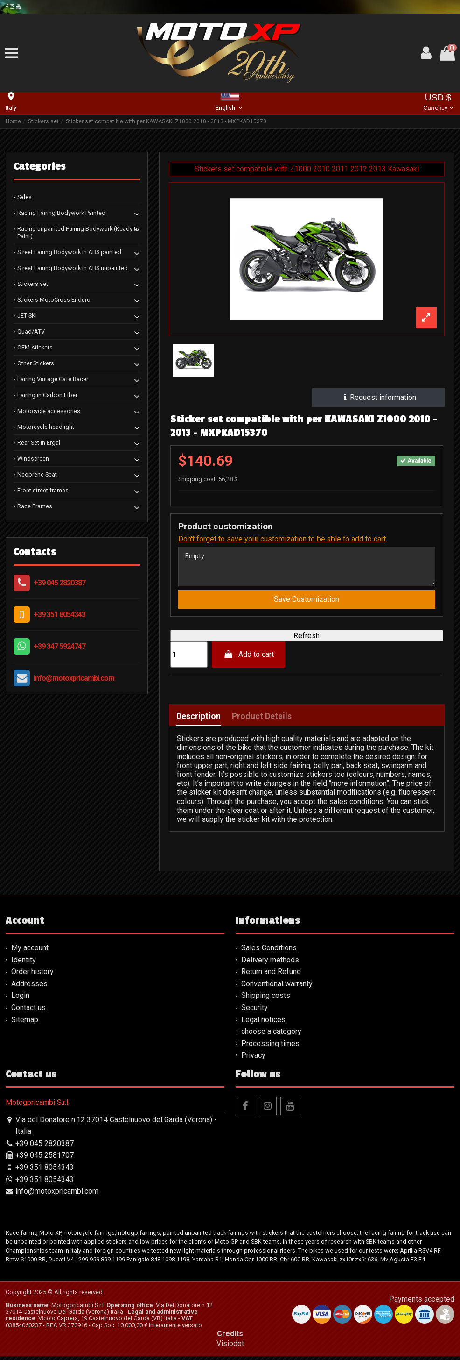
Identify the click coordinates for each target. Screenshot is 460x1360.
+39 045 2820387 (59, 582)
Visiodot (230, 1347)
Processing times (270, 1047)
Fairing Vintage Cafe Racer (52, 379)
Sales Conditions (269, 951)
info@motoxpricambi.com (74, 678)
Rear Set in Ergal (38, 442)
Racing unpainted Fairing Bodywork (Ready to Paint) (78, 232)
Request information (379, 397)
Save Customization (306, 603)
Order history (32, 975)
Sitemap (24, 1023)
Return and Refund (271, 975)
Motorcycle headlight (45, 426)
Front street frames (43, 490)
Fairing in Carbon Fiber (47, 395)
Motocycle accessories (48, 410)
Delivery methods (270, 963)
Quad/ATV (31, 331)
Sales (24, 196)
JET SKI (27, 315)
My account (30, 951)
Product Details (262, 720)
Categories (40, 166)
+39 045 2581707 (44, 1159)
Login (20, 999)
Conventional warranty (277, 987)
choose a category (271, 1035)
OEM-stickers (35, 347)
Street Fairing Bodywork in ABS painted (69, 252)
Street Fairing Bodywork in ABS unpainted (72, 267)
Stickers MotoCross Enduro (54, 299)
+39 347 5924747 (59, 646)
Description (198, 720)
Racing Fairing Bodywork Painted (61, 212)
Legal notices (263, 1023)
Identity (23, 963)
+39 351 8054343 (59, 614)
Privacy (253, 1059)
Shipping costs (265, 999)
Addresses (29, 987)
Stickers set (32, 283)
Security (254, 1011)
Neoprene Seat (37, 474)
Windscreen (33, 458)
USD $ (438, 103)
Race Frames (34, 506)
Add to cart (248, 658)
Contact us (28, 1011)
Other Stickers (35, 363)
